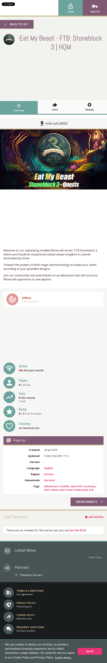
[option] (53, 159)
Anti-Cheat (51, 489)
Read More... (96, 557)
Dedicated (81, 489)
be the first (78, 530)
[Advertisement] (53, 75)
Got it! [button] (89, 651)
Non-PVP (76, 486)
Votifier (64, 486)
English (48, 468)
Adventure (51, 486)
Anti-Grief (66, 489)
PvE (91, 489)
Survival (49, 480)
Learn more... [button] (63, 657)
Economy (89, 486)
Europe (48, 474)
